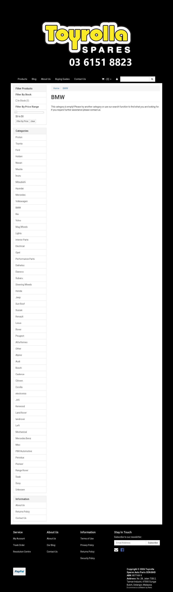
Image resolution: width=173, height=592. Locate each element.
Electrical (20, 246)
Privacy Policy (87, 545)
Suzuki (19, 310)
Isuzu (18, 175)
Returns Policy (23, 511)
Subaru (19, 278)
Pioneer (19, 464)
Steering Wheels (24, 284)
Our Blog (51, 545)
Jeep (18, 297)
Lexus (18, 323)
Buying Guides (62, 79)
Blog (34, 79)
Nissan (19, 163)
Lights (19, 233)
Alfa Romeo (21, 342)
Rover (18, 329)
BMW (18, 207)
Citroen (19, 380)
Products (22, 79)
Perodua (20, 457)
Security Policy (87, 558)
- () (106, 79)
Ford (18, 150)
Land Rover (21, 412)
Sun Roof (20, 304)
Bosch (19, 368)
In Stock (23, 100)
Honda (19, 291)
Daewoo (20, 272)
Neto (150, 588)
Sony (18, 483)
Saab (18, 477)
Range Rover (22, 470)
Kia (17, 214)
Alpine (19, 355)
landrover (20, 419)
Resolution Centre (22, 551)
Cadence (20, 374)
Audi (18, 361)
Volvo (18, 220)
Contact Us (80, 79)
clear (33, 121)
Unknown (20, 489)
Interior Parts (22, 239)
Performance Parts (25, 259)
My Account (19, 538)
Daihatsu (20, 265)
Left (18, 425)
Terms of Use (87, 538)
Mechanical (21, 432)
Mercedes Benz (23, 438)
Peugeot (20, 336)
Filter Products (24, 88)
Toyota (19, 143)
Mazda (19, 169)
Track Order (19, 545)
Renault (19, 316)
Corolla (19, 387)
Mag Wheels (22, 227)
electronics (21, 393)
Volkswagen (22, 201)
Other (18, 348)
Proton (19, 137)
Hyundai (20, 188)
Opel (18, 252)
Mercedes (20, 195)
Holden (19, 156)
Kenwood (20, 406)
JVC (18, 400)
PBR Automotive (24, 451)
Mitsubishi (21, 182)
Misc (18, 445)
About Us (46, 79)
